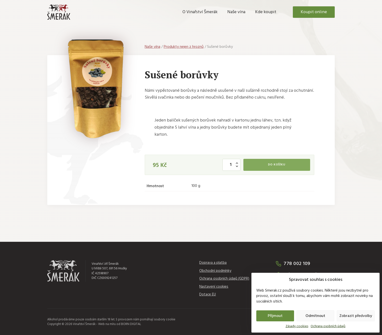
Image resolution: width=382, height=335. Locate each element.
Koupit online (314, 12)
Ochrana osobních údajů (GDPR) (224, 279)
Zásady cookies (297, 326)
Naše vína (236, 12)
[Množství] (231, 165)
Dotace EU (207, 294)
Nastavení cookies (213, 287)
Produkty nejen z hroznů (184, 47)
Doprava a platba (213, 263)
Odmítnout (315, 316)
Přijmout (275, 316)
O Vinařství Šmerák (200, 12)
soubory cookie (164, 319)
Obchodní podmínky (215, 271)
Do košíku (276, 164)
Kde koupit (265, 12)
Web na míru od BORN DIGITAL (119, 324)
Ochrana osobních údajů (328, 326)
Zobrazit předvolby (355, 316)
